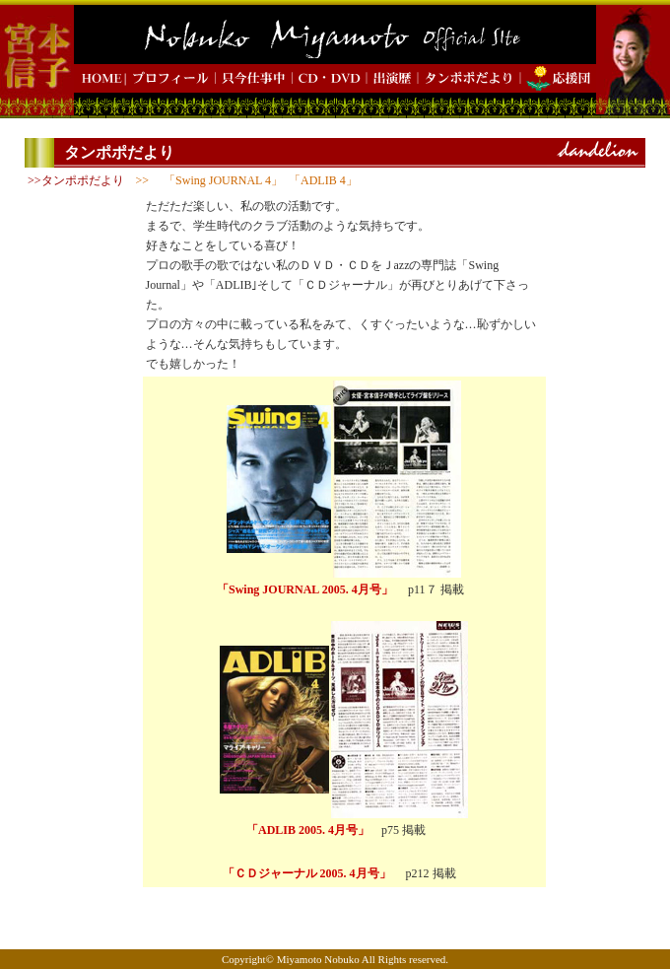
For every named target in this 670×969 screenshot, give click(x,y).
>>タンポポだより (76, 180)
